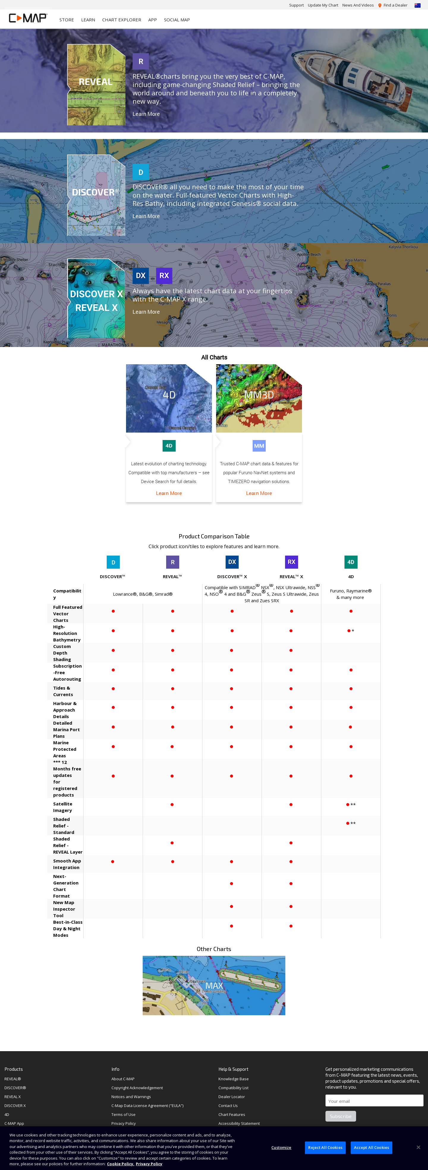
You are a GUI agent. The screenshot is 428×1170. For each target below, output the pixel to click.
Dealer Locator (231, 1096)
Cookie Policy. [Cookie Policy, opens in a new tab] (120, 1163)
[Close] (418, 1147)
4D (6, 1114)
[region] (214, 1148)
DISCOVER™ (112, 576)
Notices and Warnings (131, 1096)
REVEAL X (12, 1096)
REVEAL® (12, 1078)
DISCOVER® (15, 1087)
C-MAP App (14, 1123)
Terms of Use (123, 1114)
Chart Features (231, 1114)
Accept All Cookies (371, 1147)
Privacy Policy (123, 1123)
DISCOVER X (15, 1105)
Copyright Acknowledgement (137, 1087)
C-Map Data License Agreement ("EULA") (147, 1105)
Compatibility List (233, 1087)
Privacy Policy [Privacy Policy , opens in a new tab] (149, 1163)
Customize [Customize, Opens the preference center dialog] (281, 1147)
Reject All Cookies (325, 1147)
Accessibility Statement (239, 1123)
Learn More (146, 113)
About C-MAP (123, 1078)
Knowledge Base (233, 1078)
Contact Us (228, 1105)
